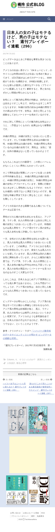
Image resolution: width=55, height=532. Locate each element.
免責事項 (40, 516)
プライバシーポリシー (20, 516)
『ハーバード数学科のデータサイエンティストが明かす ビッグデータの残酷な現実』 (27, 335)
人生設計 (11, 363)
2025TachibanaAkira (27, 519)
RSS (43, 513)
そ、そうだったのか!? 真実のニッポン (33, 359)
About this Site (27, 12)
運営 (33, 516)
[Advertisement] (27, 455)
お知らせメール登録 (31, 513)
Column (10, 359)
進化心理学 (21, 363)
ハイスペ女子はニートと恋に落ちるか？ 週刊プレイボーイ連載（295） (14, 387)
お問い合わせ (15, 513)
